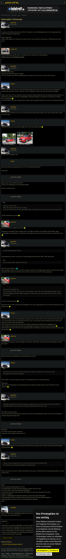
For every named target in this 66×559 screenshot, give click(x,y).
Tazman (13, 84)
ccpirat (12, 161)
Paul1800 (13, 507)
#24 (2, 523)
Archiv (2, 553)
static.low (13, 222)
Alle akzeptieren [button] (42, 550)
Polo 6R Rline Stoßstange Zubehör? (13, 544)
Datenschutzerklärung (31, 553)
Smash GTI (14, 49)
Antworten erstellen (7, 538)
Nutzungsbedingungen (17, 553)
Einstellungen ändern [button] (44, 554)
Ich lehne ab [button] (54, 550)
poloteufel (13, 23)
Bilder (7, 553)
